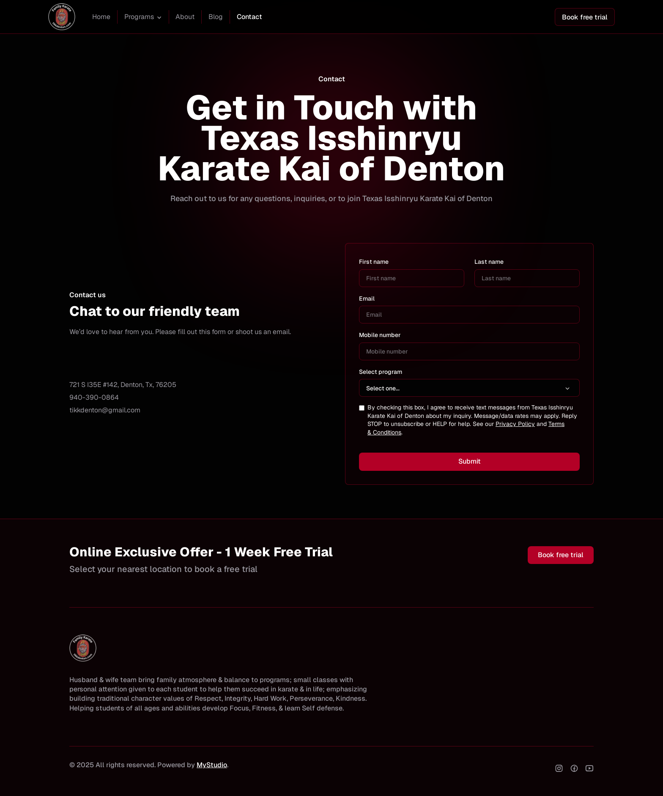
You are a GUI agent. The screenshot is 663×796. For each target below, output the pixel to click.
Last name (489, 261)
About (185, 16)
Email (367, 298)
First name (374, 261)
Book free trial (585, 17)
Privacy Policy (515, 424)
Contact (249, 16)
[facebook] (574, 768)
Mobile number (380, 335)
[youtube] (589, 768)
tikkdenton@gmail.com (104, 410)
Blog (215, 16)
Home (101, 16)
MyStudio (212, 764)
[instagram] (559, 768)
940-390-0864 (94, 397)
